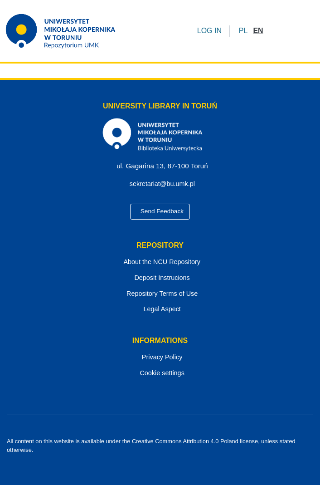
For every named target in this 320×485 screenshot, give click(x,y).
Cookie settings (160, 373)
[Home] (66, 31)
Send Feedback (160, 212)
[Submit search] (273, 30)
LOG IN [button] (210, 30)
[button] (243, 30)
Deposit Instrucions (160, 278)
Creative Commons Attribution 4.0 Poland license (187, 441)
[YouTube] (160, 458)
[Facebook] (145, 458)
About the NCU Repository (160, 262)
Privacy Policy (160, 358)
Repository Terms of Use (160, 294)
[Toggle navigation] (300, 30)
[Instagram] (175, 458)
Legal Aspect (160, 310)
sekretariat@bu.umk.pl (164, 184)
